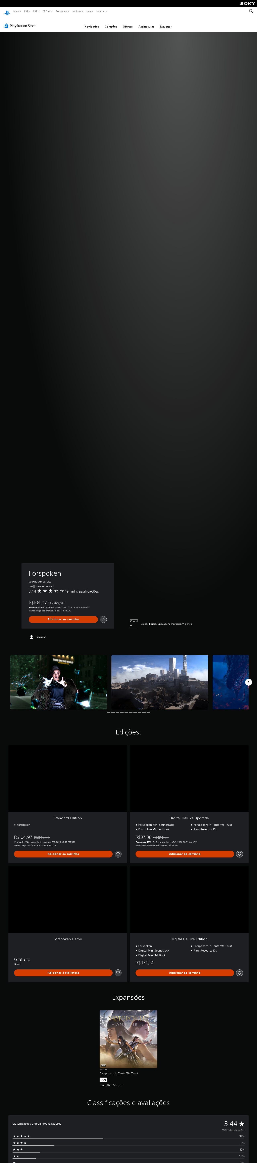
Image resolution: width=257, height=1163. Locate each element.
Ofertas (128, 23)
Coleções (111, 23)
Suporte (100, 11)
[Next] (248, 678)
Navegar (165, 23)
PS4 (35, 11)
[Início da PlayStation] (7, 11)
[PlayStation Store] (21, 22)
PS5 (26, 11)
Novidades (92, 23)
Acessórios (61, 11)
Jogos (15, 11)
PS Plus (46, 11)
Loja (89, 11)
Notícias (76, 11)
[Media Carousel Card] (58, 678)
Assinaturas (146, 23)
